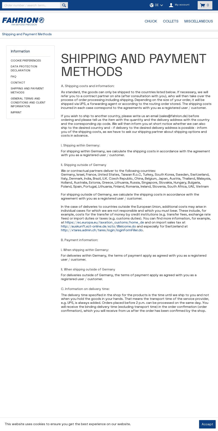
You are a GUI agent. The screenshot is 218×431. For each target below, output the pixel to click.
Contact (18, 82)
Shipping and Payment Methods (27, 90)
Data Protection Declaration (24, 68)
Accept (207, 424)
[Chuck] (151, 21)
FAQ (13, 76)
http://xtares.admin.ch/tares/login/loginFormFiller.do (102, 230)
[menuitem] (34, 5)
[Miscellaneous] (198, 21)
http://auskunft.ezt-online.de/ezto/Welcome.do (98, 227)
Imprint (16, 112)
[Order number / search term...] (34, 5)
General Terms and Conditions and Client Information (28, 102)
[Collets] (170, 21)
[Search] (64, 5)
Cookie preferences (26, 60)
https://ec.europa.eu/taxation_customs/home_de (104, 223)
